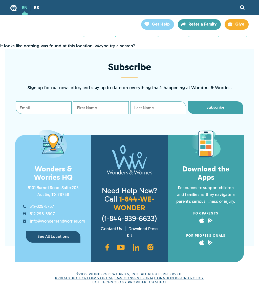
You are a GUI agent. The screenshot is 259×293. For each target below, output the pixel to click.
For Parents (104, 36)
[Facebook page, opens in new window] (107, 247)
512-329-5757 (42, 206)
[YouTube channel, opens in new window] (121, 247)
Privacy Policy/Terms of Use (84, 278)
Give (239, 24)
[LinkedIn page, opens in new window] (136, 247)
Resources (208, 36)
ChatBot (157, 282)
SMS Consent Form (134, 278)
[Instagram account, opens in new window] (150, 247)
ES (36, 7)
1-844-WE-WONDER (134, 203)
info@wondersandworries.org (57, 221)
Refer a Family (202, 24)
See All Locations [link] (53, 236)
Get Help (161, 24)
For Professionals (142, 36)
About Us (75, 36)
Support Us (178, 36)
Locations (238, 36)
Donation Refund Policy (179, 278)
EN (25, 7)
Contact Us (111, 228)
